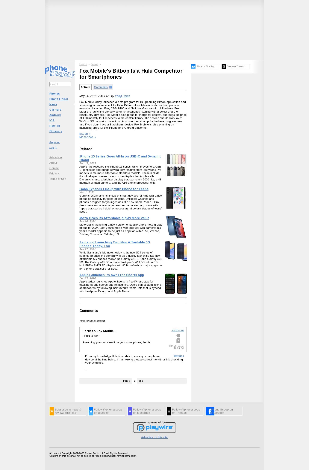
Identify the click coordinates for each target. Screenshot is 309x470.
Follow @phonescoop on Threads (186, 411)
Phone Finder (58, 99)
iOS (52, 120)
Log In (53, 147)
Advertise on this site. (154, 437)
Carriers (55, 109)
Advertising (56, 157)
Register (54, 142)
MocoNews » (87, 137)
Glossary (55, 131)
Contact (54, 168)
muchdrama (177, 330)
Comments (88, 311)
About (53, 162)
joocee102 (179, 356)
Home (83, 64)
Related (85, 149)
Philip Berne (122, 96)
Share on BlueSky (205, 66)
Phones (54, 93)
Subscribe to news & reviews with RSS (68, 411)
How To (54, 125)
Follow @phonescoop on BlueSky (108, 411)
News (53, 104)
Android (55, 115)
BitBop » (85, 133)
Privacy (54, 173)
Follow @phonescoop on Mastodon (147, 411)
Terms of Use (57, 178)
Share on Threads (235, 66)
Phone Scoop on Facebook (222, 411)
